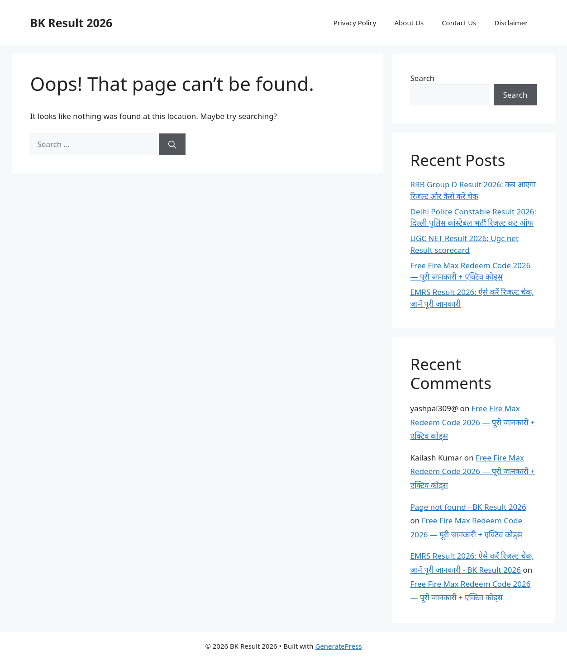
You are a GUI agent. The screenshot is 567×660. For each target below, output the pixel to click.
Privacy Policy (355, 22)
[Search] (172, 144)
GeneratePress (338, 646)
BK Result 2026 (71, 22)
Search (422, 78)
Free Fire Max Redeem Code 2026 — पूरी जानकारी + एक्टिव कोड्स (472, 422)
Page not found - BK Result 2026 (468, 507)
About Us (409, 22)
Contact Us (459, 22)
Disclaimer (511, 22)
